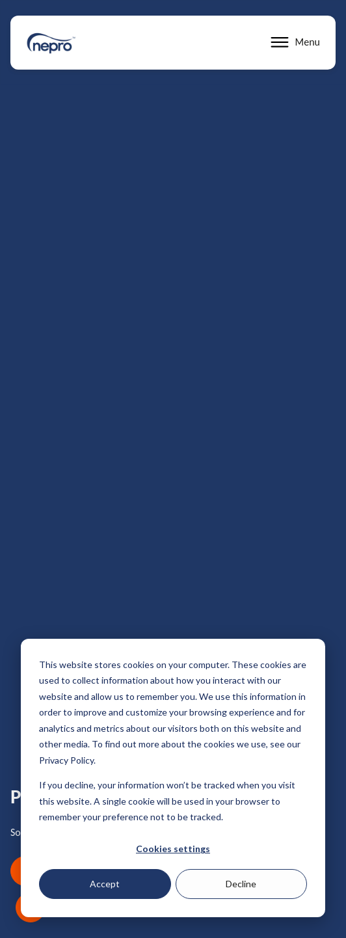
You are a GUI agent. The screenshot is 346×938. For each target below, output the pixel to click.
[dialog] (173, 778)
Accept (105, 883)
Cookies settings (173, 848)
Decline (241, 883)
